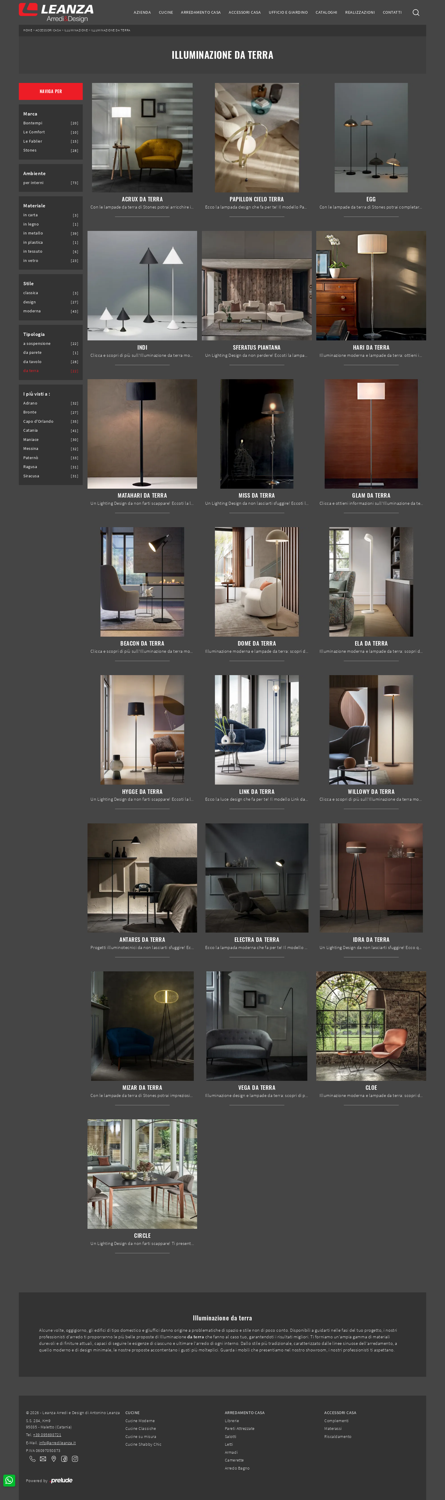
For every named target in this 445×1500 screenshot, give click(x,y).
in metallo (33, 233)
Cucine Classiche (140, 1428)
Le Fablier (32, 141)
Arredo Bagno (237, 1468)
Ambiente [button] (34, 173)
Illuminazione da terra (111, 30)
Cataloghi (326, 12)
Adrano (30, 403)
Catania (30, 430)
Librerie (232, 1420)
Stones (29, 150)
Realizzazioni (360, 12)
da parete (32, 352)
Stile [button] (28, 283)
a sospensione (37, 343)
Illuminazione (76, 30)
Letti (229, 1444)
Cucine (166, 12)
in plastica (33, 242)
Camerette (234, 1460)
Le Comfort (34, 132)
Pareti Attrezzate (240, 1428)
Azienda (142, 12)
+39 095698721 (47, 1434)
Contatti (392, 12)
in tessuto (32, 251)
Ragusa (30, 466)
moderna (32, 311)
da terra (31, 370)
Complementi (336, 1420)
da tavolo (32, 361)
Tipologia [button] (34, 334)
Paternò (31, 457)
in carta (30, 214)
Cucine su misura (140, 1436)
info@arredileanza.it (57, 1442)
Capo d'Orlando (38, 421)
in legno (31, 224)
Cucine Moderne (140, 1420)
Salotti (231, 1436)
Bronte (29, 412)
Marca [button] (30, 113)
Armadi (231, 1452)
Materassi (333, 1428)
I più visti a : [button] (36, 394)
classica (30, 292)
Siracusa (31, 476)
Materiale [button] (34, 205)
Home (27, 30)
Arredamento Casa (201, 12)
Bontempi (32, 123)
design (29, 302)
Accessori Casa (245, 12)
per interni (33, 182)
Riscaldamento (338, 1436)
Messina (31, 448)
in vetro (30, 260)
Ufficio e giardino (288, 12)
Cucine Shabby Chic (143, 1444)
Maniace (31, 439)
